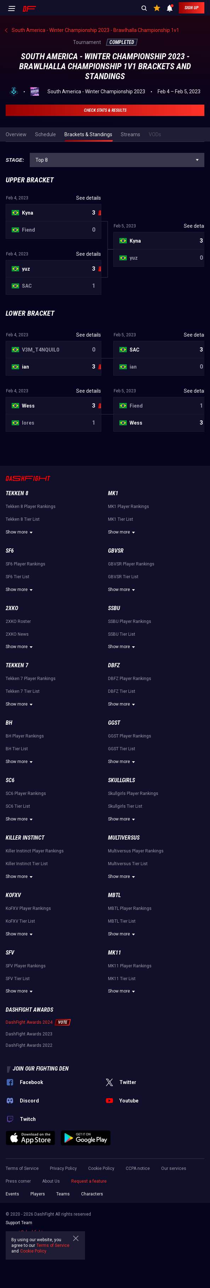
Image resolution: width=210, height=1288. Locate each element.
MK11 (114, 952)
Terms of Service (22, 1168)
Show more (20, 532)
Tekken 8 (17, 493)
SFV (10, 952)
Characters (92, 1194)
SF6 (10, 550)
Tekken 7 (17, 665)
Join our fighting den (41, 1068)
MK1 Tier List (120, 519)
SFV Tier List (18, 978)
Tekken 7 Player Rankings (31, 678)
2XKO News (17, 634)
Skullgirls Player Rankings (133, 793)
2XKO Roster (18, 621)
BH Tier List (17, 748)
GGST (114, 722)
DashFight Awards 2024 (29, 1022)
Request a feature (89, 1181)
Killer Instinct (25, 837)
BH (9, 722)
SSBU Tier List (121, 634)
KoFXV (13, 895)
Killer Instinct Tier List (27, 863)
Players (37, 1194)
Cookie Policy (101, 1168)
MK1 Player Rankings (128, 506)
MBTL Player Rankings (130, 908)
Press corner (18, 1181)
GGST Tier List (121, 748)
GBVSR (116, 550)
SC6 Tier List (18, 806)
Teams (63, 1194)
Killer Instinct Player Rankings (35, 850)
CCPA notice (138, 1168)
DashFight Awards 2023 (29, 1034)
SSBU (114, 608)
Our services (173, 1168)
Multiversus (124, 837)
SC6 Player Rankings (26, 793)
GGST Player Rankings (129, 736)
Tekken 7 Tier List (23, 691)
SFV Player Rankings (26, 965)
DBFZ (114, 665)
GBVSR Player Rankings (131, 564)
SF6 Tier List (17, 576)
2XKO (12, 608)
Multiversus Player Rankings (136, 850)
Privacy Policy (63, 1168)
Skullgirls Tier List (125, 806)
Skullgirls (121, 780)
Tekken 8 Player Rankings (31, 506)
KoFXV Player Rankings (28, 908)
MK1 (113, 493)
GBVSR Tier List (123, 576)
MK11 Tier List (122, 978)
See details (88, 198)
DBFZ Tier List (121, 691)
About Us (51, 1181)
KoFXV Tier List (20, 921)
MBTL (114, 895)
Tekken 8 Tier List (23, 519)
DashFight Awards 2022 (29, 1045)
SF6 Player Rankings (25, 564)
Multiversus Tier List (128, 863)
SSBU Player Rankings (129, 621)
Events (12, 1194)
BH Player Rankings (25, 736)
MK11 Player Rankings (130, 965)
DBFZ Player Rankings (129, 678)
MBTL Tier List (122, 921)
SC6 (10, 780)
